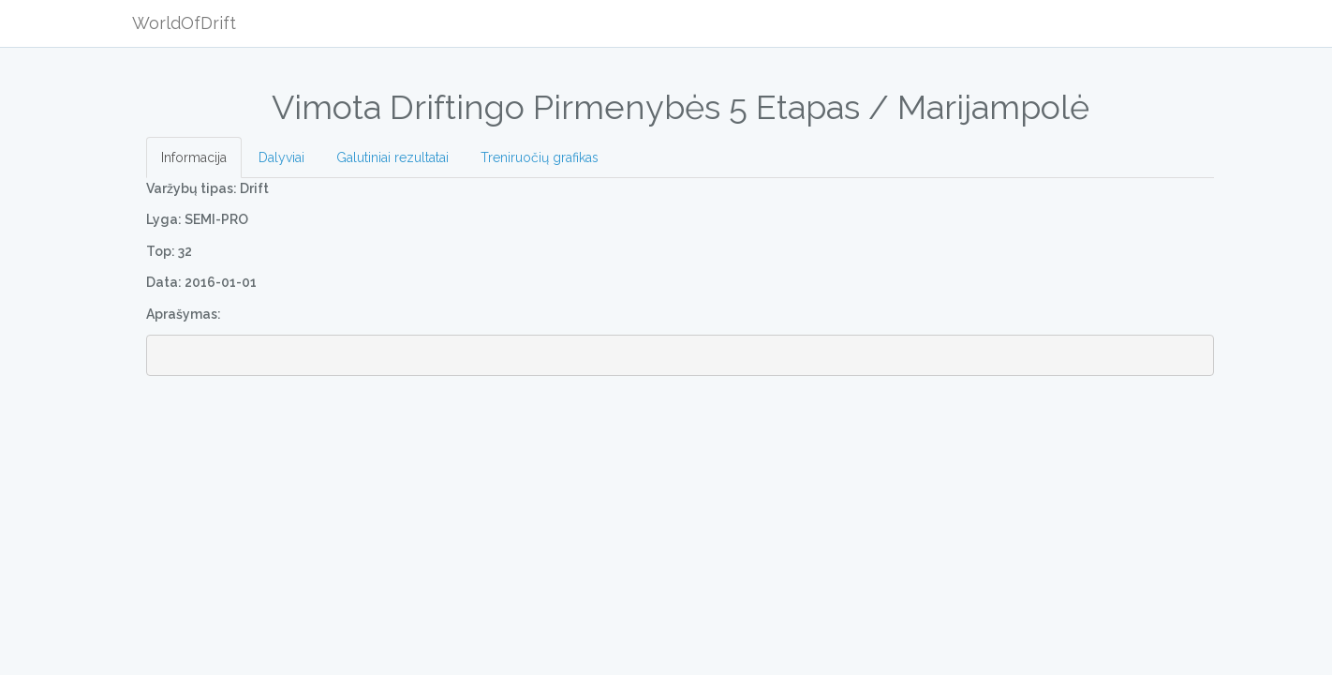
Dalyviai (281, 157)
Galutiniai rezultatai (392, 157)
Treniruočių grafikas (540, 157)
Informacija (194, 157)
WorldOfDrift (184, 23)
